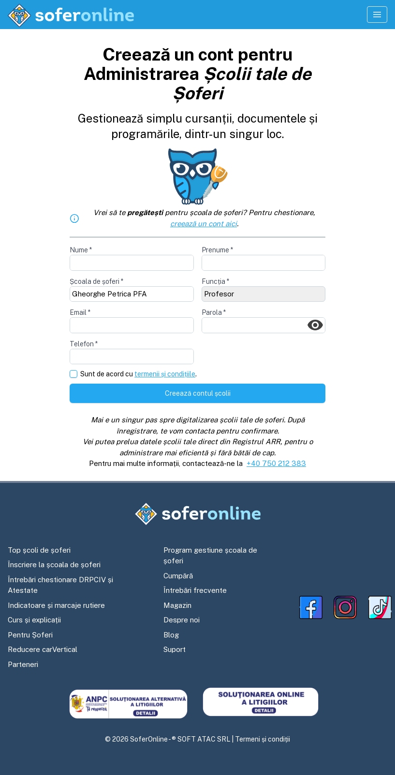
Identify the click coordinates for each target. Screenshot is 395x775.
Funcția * (215, 281)
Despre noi (181, 620)
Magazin (177, 605)
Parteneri (23, 664)
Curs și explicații (34, 620)
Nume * (81, 250)
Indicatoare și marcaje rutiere (56, 605)
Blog (171, 635)
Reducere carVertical (42, 649)
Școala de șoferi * (96, 281)
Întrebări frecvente (195, 590)
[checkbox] (73, 374)
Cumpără (178, 576)
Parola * (214, 312)
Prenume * (217, 250)
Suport (174, 649)
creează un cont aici (203, 223)
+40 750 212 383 (276, 463)
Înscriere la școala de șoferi (54, 564)
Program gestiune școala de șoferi (210, 555)
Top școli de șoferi (39, 550)
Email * (80, 312)
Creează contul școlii (198, 393)
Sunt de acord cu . (138, 374)
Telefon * (84, 344)
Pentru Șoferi (30, 635)
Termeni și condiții (262, 739)
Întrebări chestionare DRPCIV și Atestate (60, 585)
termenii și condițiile (164, 374)
